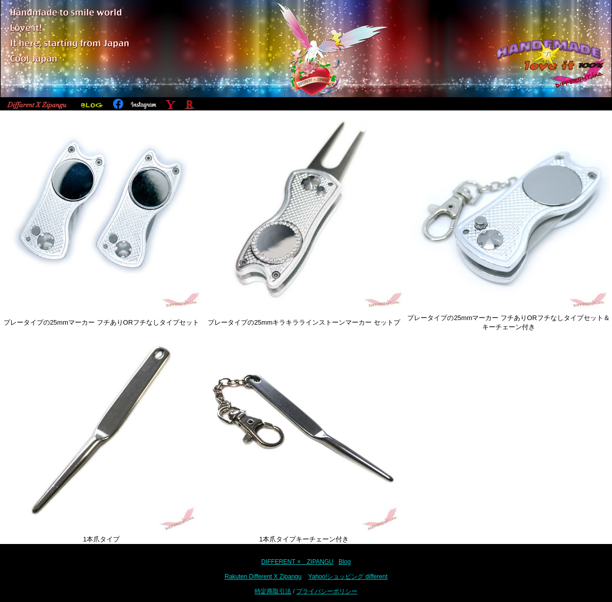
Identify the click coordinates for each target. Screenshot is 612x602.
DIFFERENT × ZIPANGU (297, 561)
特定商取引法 (273, 591)
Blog (345, 561)
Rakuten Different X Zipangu (263, 576)
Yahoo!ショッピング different (347, 576)
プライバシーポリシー (326, 591)
